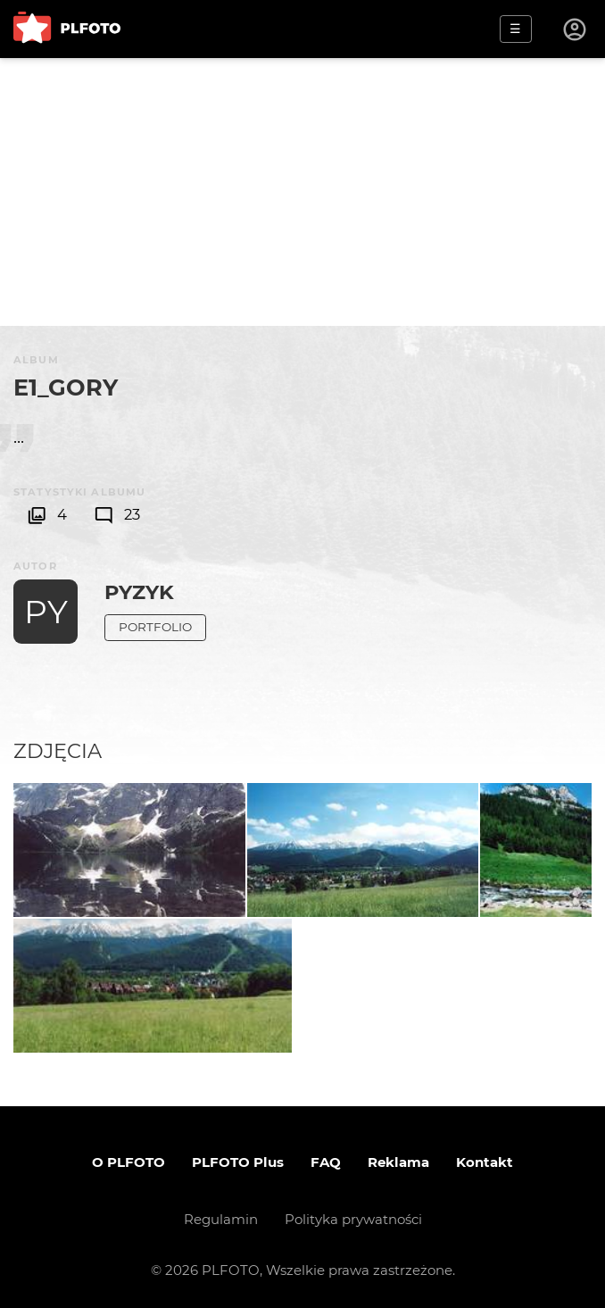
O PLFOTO (128, 1162)
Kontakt (484, 1162)
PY (46, 611)
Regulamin (221, 1219)
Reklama (398, 1162)
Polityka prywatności (353, 1219)
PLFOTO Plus (238, 1162)
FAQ (326, 1162)
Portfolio (155, 627)
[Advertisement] (302, 192)
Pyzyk (139, 591)
